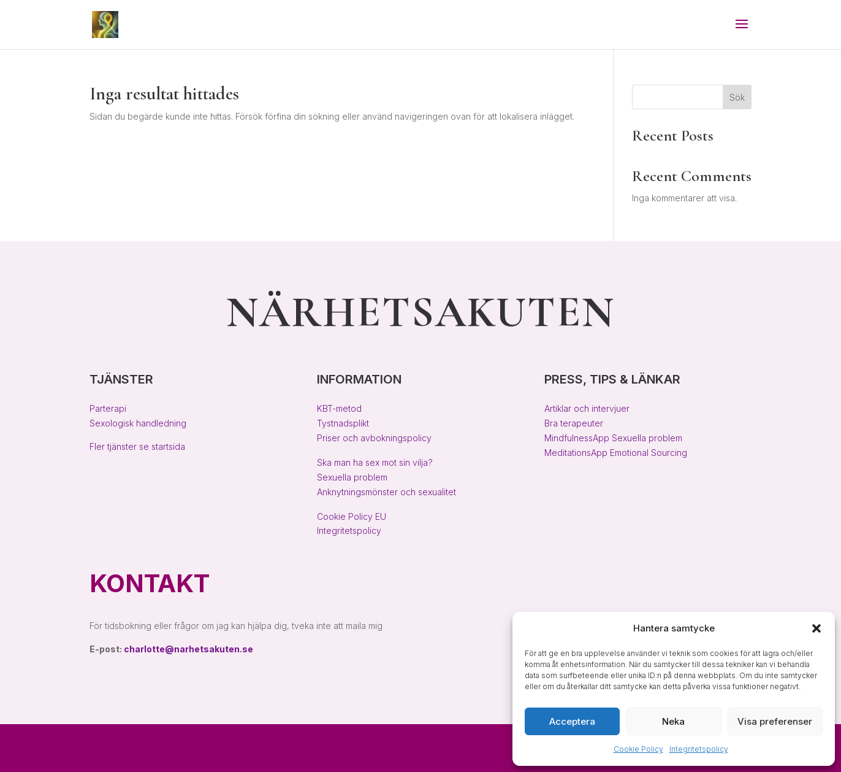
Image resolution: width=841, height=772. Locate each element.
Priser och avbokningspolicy (374, 438)
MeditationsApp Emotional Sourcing (615, 452)
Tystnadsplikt (343, 423)
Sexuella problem (352, 477)
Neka (673, 721)
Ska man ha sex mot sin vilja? (375, 462)
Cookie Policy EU (351, 516)
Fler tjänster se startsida (137, 446)
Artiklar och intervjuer (587, 408)
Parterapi (107, 408)
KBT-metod (339, 408)
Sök (737, 97)
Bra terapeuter (573, 423)
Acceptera (572, 721)
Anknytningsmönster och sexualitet (386, 492)
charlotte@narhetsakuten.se (188, 649)
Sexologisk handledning (137, 423)
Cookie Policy (638, 749)
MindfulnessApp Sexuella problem (613, 438)
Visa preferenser (774, 721)
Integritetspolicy (698, 749)
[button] (816, 628)
